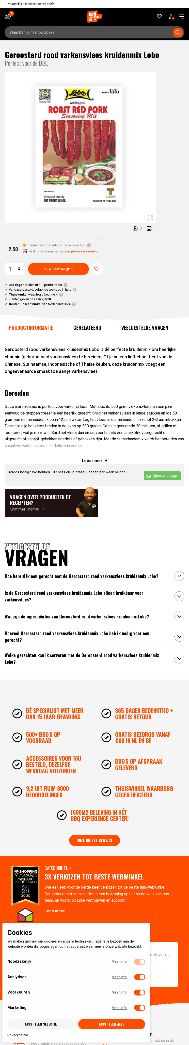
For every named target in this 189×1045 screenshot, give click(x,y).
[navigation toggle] (180, 16)
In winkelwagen (58, 268)
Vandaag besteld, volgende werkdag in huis (40, 289)
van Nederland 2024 (39, 304)
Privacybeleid (17, 1035)
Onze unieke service (95, 840)
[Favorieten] (159, 16)
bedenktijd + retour (35, 285)
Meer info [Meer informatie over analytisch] (119, 977)
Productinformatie (31, 327)
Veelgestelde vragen (144, 327)
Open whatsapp (161, 476)
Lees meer (55, 911)
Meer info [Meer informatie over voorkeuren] (119, 992)
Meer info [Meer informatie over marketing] (119, 1008)
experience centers (82, 251)
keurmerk (33, 294)
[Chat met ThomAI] (51, 503)
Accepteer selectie (41, 1024)
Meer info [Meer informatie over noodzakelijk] (119, 961)
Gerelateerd (87, 327)
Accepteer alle (111, 1024)
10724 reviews (155, 955)
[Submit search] (178, 32)
